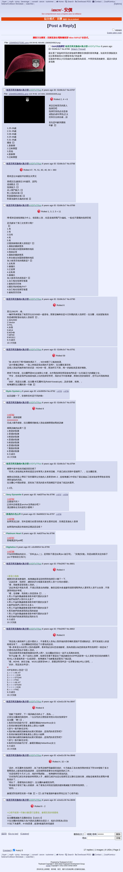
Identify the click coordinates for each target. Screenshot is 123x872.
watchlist (29, 4)
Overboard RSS (83, 1)
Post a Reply (61, 25)
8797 (52, 514)
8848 (72, 755)
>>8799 (65, 495)
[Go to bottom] (73, 19)
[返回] (65, 19)
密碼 (94, 834)
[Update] (7, 850)
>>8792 (10, 415)
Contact (97, 1)
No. (63, 49)
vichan (48, 866)
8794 (72, 463)
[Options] (118, 4)
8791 (72, 349)
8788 (72, 163)
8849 (72, 800)
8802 (72, 629)
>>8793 (59, 391)
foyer (4, 1)
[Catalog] (24, 834)
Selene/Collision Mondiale (12, 4)
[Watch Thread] (78, 49)
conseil (35, 1)
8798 (52, 533)
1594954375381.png (19, 42)
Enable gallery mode (114, 33)
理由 (84, 838)
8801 (72, 563)
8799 (47, 547)
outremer (49, 1)
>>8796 (66, 391)
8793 (72, 402)
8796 (52, 494)
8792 (52, 391)
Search (69, 1)
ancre (41, 1)
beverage (25, 1)
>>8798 (58, 514)
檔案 (89, 834)
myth (11, 1)
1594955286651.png (18, 94)
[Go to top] (13, 834)
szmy (17, 1)
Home (60, 1)
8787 (72, 90)
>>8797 (58, 495)
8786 (67, 49)
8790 (72, 299)
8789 (72, 205)
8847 (72, 701)
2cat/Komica (109, 1)
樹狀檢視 (117, 30)
